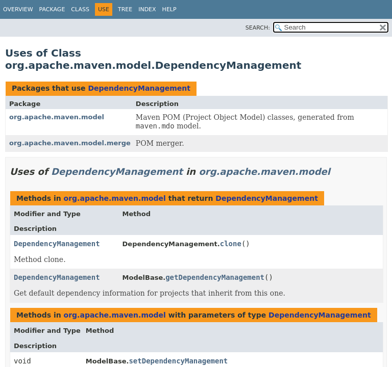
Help (169, 9)
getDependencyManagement (214, 277)
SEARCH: (258, 27)
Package (52, 9)
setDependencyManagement (178, 361)
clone (230, 244)
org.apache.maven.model (56, 117)
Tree (125, 9)
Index (147, 9)
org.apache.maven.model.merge (70, 143)
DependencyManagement (139, 88)
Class (80, 9)
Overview (18, 9)
